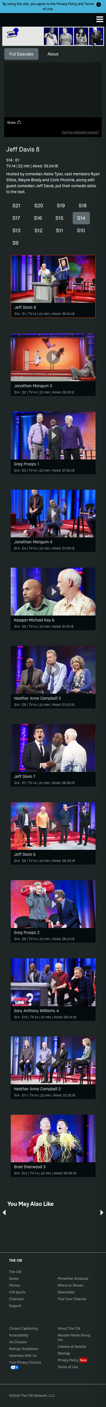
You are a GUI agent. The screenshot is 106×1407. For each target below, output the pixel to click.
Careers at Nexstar (72, 1346)
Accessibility (18, 1335)
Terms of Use (68, 1367)
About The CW (69, 1328)
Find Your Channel (72, 1299)
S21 (16, 205)
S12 (38, 230)
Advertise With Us (23, 1355)
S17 (16, 218)
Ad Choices (18, 1342)
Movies (14, 1285)
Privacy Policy (67, 4)
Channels (16, 1299)
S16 (38, 218)
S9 (15, 243)
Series (14, 1278)
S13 (16, 230)
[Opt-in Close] (98, 4)
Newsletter (66, 1292)
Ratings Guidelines (23, 1349)
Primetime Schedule (73, 1278)
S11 (59, 230)
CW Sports (17, 1292)
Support (15, 1306)
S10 (81, 230)
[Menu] (99, 19)
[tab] (21, 54)
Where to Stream (70, 1285)
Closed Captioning (23, 1328)
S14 (81, 218)
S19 (61, 205)
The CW (10, 18)
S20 (38, 205)
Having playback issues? (80, 132)
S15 (59, 218)
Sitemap (64, 1353)
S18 (82, 205)
